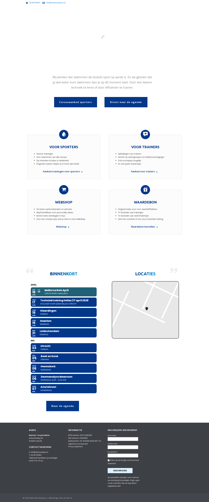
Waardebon (145, 202)
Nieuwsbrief (155, 11)
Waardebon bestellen (144, 226)
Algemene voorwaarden (78, 444)
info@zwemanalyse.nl (55, 2)
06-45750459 (34, 2)
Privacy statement (75, 446)
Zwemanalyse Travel (122, 11)
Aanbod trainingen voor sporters (62, 171)
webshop (81, 219)
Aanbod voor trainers (144, 171)
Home (60, 11)
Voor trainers (101, 11)
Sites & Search (65, 498)
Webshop (168, 11)
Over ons (180, 11)
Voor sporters (83, 11)
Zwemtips (141, 11)
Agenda (69, 11)
